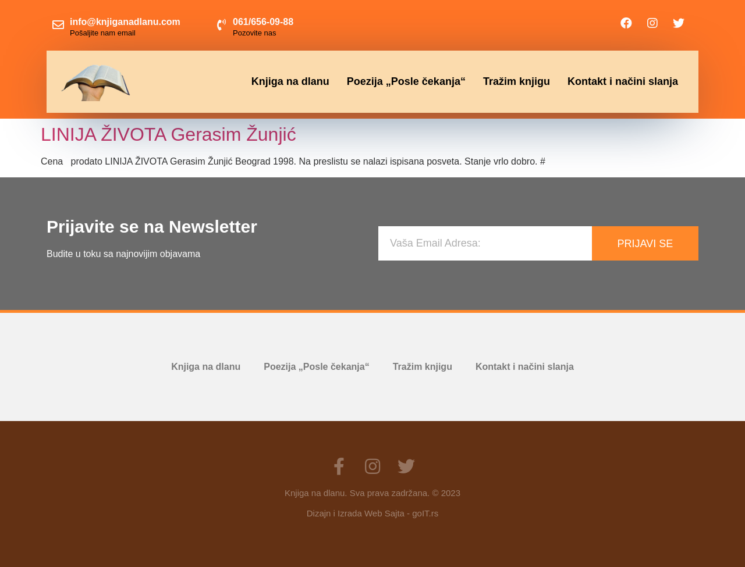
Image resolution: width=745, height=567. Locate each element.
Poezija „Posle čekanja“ (406, 81)
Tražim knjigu (516, 81)
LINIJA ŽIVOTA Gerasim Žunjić (168, 134)
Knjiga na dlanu (290, 81)
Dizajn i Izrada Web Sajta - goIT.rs (372, 513)
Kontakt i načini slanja (622, 81)
